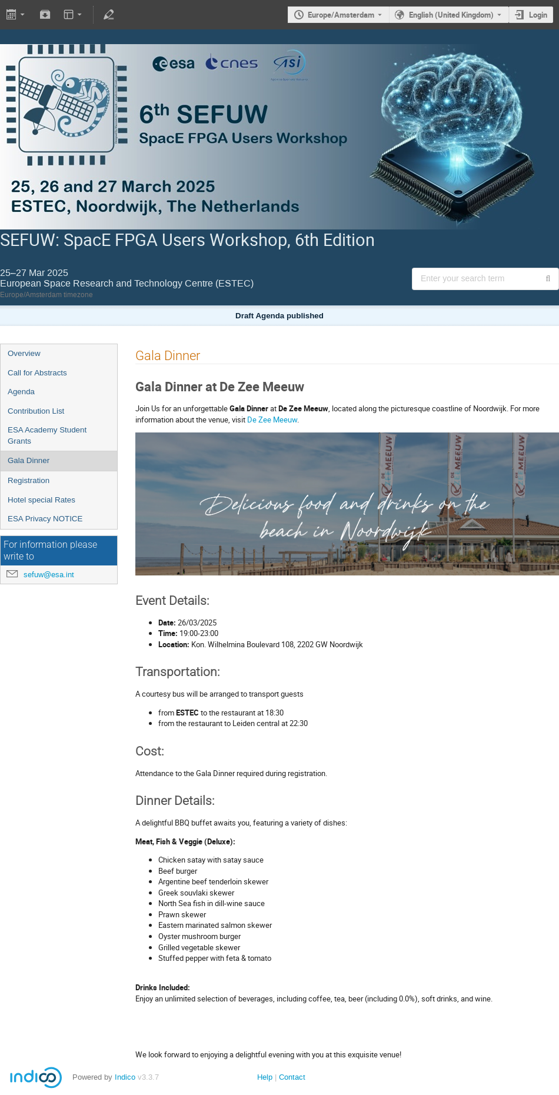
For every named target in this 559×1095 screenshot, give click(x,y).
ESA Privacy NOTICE (45, 518)
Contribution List (36, 411)
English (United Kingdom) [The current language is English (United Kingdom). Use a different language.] (451, 14)
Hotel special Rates (41, 499)
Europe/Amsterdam (341, 14)
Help (264, 1077)
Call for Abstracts (37, 372)
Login (538, 14)
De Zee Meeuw (272, 419)
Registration (28, 480)
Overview (24, 353)
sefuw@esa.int (49, 575)
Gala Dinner (28, 460)
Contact (292, 1077)
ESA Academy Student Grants (47, 435)
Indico (125, 1077)
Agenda (21, 391)
